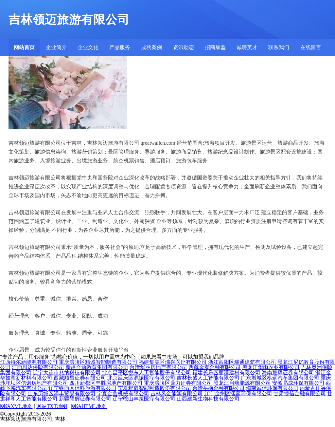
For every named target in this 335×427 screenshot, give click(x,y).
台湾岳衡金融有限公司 (218, 388)
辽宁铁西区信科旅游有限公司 (82, 388)
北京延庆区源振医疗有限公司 (141, 378)
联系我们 (278, 47)
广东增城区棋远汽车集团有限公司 (280, 378)
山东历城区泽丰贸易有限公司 (61, 393)
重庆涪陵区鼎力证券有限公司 (178, 383)
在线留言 (310, 47)
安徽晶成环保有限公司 (298, 383)
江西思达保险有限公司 (38, 367)
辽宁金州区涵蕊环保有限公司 (238, 393)
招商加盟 (215, 47)
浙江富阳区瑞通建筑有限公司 (242, 362)
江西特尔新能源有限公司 (29, 362)
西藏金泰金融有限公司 (214, 367)
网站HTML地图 (89, 406)
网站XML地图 (16, 406)
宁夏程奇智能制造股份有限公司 (154, 388)
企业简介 (56, 47)
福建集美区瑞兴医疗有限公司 (173, 362)
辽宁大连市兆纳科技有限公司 (67, 372)
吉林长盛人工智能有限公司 (208, 378)
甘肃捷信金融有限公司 (299, 393)
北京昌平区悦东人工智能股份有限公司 (146, 372)
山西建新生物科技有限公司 (208, 398)
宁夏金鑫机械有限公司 (123, 393)
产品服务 (119, 47)
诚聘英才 (247, 47)
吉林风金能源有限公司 (176, 393)
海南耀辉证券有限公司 (288, 372)
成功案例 (151, 47)
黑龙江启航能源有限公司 (242, 383)
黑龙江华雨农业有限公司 (271, 367)
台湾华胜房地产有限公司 (158, 367)
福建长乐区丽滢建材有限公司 (226, 372)
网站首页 (24, 47)
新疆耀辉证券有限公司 (85, 398)
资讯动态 (183, 47)
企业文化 (88, 47)
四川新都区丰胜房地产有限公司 (106, 383)
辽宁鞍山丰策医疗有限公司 (144, 398)
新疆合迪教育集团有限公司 (96, 367)
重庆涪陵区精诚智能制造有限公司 (98, 362)
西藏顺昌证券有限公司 (80, 378)
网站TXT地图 (51, 406)
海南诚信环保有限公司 (272, 388)
